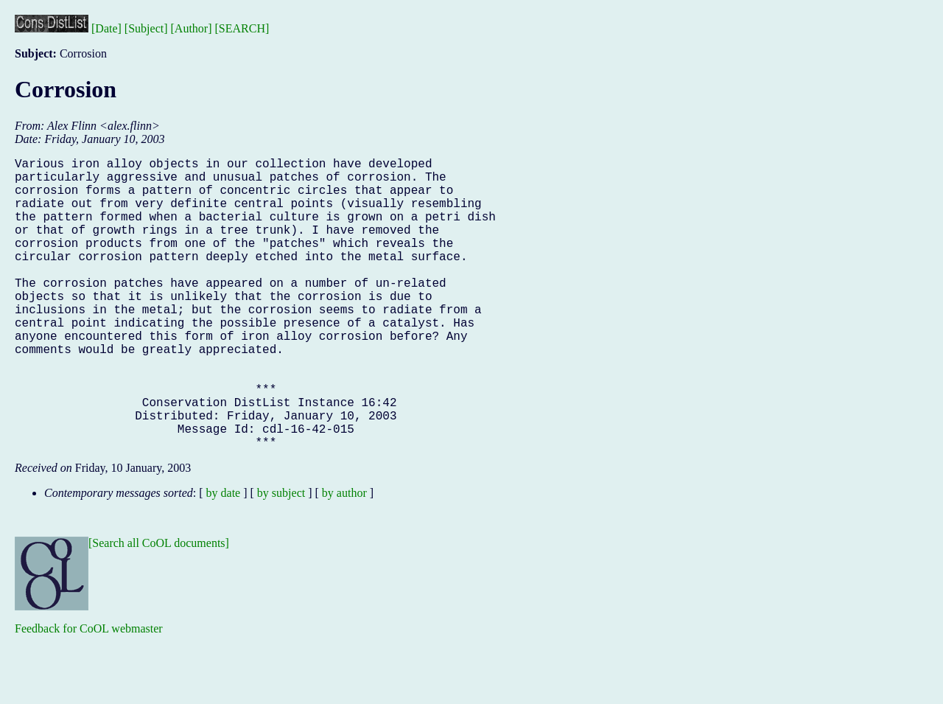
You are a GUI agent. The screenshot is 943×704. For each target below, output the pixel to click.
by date (223, 557)
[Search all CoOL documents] (158, 608)
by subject (281, 557)
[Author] (191, 28)
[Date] (106, 28)
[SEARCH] (242, 28)
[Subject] (146, 28)
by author (344, 557)
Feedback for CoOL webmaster (89, 693)
